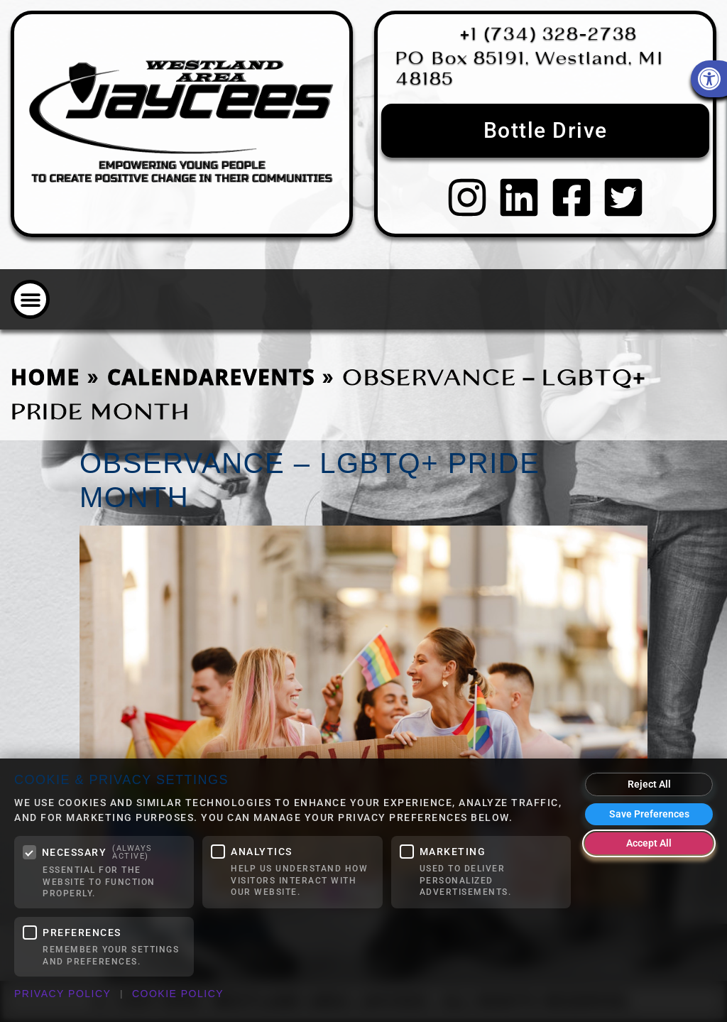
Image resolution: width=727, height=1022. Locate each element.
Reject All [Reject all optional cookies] (649, 784)
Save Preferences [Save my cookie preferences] (649, 814)
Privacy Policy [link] (62, 993)
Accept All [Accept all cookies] (649, 843)
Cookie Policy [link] (178, 993)
